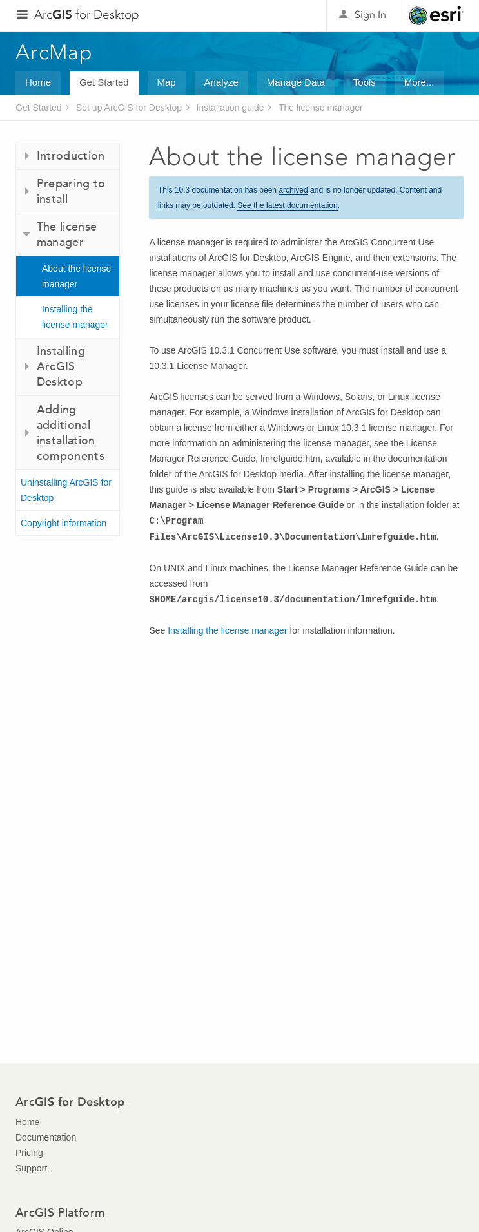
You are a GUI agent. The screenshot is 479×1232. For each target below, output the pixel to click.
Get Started (104, 82)
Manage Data (296, 82)
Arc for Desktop (86, 14)
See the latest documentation (287, 205)
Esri (436, 15)
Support (31, 1168)
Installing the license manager (75, 317)
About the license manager (76, 276)
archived (293, 189)
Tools (364, 82)
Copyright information (63, 523)
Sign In (370, 14)
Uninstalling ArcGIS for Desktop (66, 490)
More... (419, 82)
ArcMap (54, 52)
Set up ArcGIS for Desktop (129, 107)
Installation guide (230, 107)
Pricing (29, 1153)
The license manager (321, 107)
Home (38, 82)
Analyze (221, 82)
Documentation (45, 1137)
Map (166, 82)
